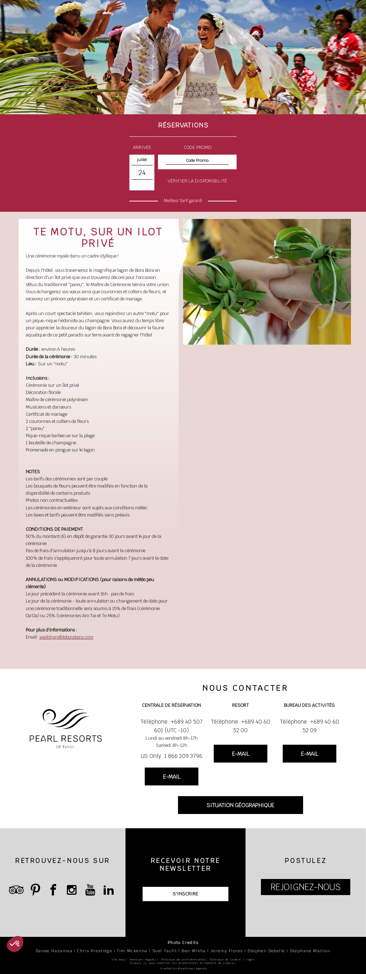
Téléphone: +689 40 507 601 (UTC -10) (171, 726)
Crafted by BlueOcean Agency (183, 968)
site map (118, 959)
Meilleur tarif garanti (183, 201)
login (250, 959)
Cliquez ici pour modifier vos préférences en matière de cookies (183, 963)
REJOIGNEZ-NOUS (306, 887)
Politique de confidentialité (183, 959)
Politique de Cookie (225, 959)
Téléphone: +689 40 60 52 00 (240, 726)
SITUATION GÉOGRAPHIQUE (240, 805)
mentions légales (143, 959)
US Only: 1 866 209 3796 (171, 756)
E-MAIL (171, 776)
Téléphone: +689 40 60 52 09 (309, 726)
